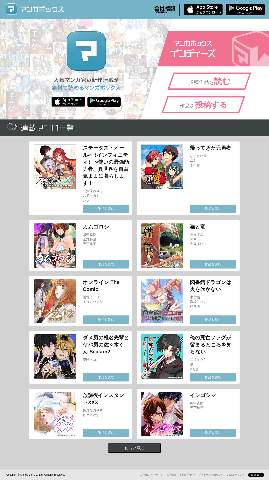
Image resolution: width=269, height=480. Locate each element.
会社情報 (165, 9)
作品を (203, 104)
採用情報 (171, 475)
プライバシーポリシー (210, 475)
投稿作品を (209, 81)
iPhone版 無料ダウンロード (203, 9)
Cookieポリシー (236, 475)
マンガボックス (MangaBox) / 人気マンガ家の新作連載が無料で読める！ (34, 9)
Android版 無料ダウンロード (245, 9)
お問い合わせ (187, 475)
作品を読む (106, 208)
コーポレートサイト (151, 475)
